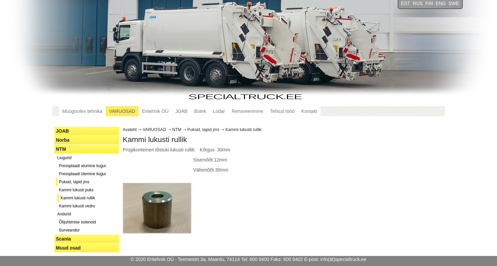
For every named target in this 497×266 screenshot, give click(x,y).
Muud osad (68, 248)
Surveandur (69, 230)
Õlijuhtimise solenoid (77, 222)
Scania (63, 239)
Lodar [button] (219, 111)
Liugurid (64, 157)
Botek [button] (200, 111)
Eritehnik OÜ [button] (155, 111)
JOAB (62, 131)
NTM (61, 149)
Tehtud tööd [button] (282, 111)
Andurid (64, 214)
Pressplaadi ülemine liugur (82, 174)
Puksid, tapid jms (74, 182)
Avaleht (130, 129)
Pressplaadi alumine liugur (82, 165)
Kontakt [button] (309, 111)
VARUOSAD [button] (122, 111)
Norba (62, 140)
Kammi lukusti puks (76, 190)
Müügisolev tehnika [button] (82, 111)
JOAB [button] (181, 111)
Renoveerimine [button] (247, 111)
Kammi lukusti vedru (77, 206)
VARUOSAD (154, 129)
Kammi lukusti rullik (78, 198)
